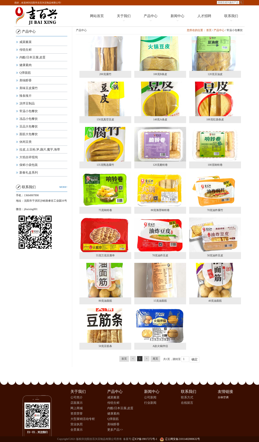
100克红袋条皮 (216, 119)
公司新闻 (150, 397)
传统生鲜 (25, 49)
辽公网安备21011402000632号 (180, 439)
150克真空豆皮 (106, 119)
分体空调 (223, 397)
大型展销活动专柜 (82, 418)
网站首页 (96, 16)
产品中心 (149, 18)
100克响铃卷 (216, 164)
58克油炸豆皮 (216, 255)
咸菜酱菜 (25, 42)
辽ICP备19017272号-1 (144, 439)
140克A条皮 (161, 119)
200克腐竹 (106, 74)
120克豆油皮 (216, 74)
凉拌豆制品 (26, 103)
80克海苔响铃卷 (161, 210)
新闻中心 (176, 18)
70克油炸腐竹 (216, 210)
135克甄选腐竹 (106, 164)
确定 (195, 359)
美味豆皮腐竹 (28, 88)
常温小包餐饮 (28, 111)
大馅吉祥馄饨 (28, 157)
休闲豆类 (25, 141)
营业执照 (76, 424)
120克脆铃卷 (161, 164)
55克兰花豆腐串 (106, 255)
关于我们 (122, 18)
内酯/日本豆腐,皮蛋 (32, 57)
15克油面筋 (161, 300)
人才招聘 (203, 16)
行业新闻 (150, 402)
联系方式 (187, 397)
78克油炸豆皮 (161, 255)
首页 (210, 30)
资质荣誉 (76, 413)
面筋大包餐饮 (28, 134)
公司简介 (76, 397)
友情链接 (225, 391)
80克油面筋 (106, 300)
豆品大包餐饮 (28, 126)
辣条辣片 (25, 95)
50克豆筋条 (106, 346)
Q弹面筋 (25, 72)
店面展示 (76, 402)
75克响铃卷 (106, 210)
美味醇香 (25, 80)
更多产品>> (115, 429)
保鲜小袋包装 (28, 164)
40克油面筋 (216, 300)
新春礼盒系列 (28, 172)
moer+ (63, 187)
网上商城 (76, 408)
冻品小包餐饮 (28, 118)
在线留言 (187, 402)
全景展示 (76, 429)
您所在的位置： (197, 30)
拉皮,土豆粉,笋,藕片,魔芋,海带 (39, 149)
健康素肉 (25, 65)
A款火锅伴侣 (161, 346)
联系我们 (230, 18)
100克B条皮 (161, 74)
